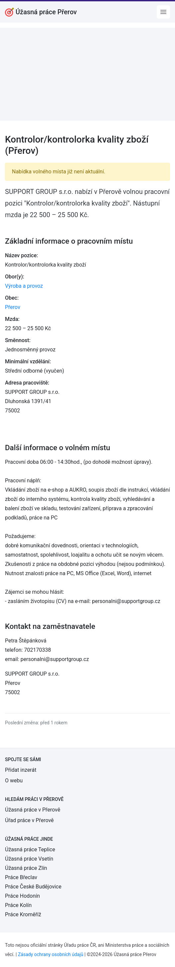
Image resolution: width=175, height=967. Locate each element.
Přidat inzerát (20, 770)
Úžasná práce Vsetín (29, 859)
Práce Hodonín (22, 896)
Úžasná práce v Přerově (32, 810)
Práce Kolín (18, 905)
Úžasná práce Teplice (30, 849)
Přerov (12, 307)
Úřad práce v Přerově (29, 820)
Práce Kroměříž (23, 914)
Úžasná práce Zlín (26, 868)
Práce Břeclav (21, 877)
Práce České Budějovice (33, 886)
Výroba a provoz (24, 286)
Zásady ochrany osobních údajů (50, 954)
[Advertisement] (87, 74)
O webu (14, 780)
